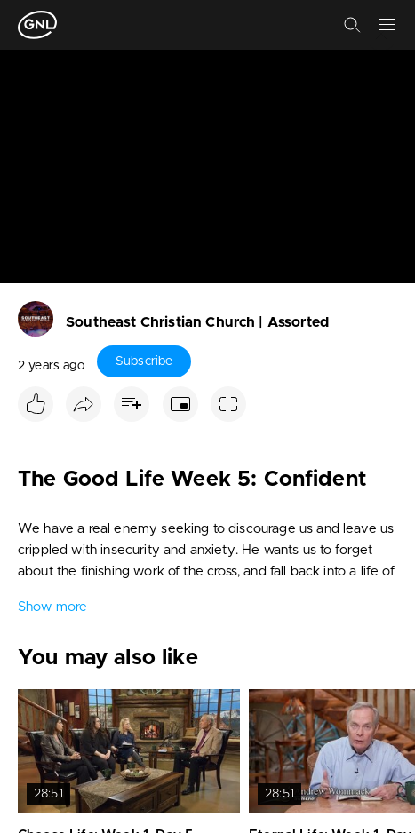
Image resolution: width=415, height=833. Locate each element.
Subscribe (144, 361)
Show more (52, 607)
